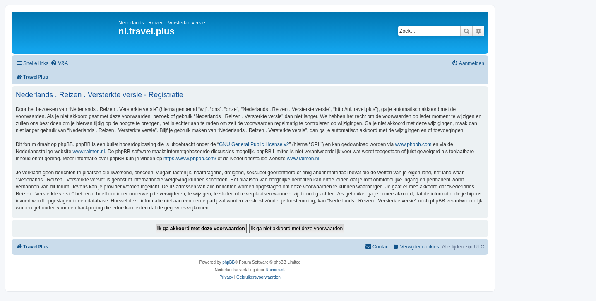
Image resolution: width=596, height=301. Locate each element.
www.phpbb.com (413, 144)
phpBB (228, 262)
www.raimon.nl (88, 151)
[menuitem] (59, 63)
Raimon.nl (275, 269)
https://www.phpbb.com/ (189, 158)
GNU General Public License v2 (254, 144)
